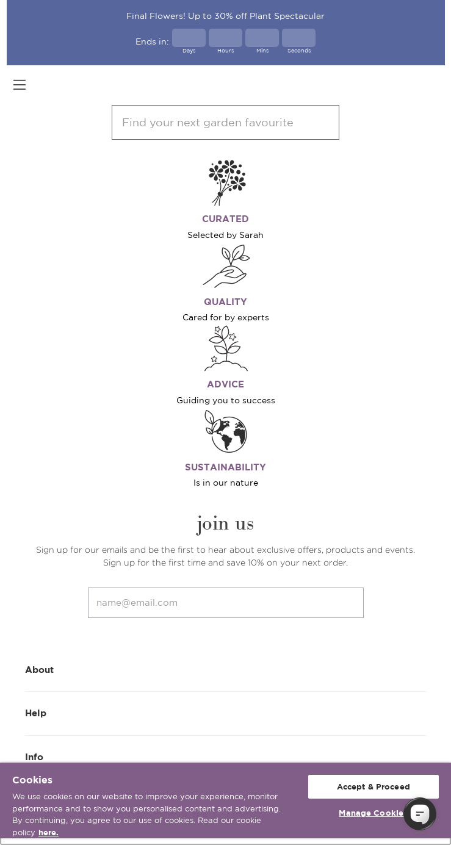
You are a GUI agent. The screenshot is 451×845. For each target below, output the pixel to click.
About (226, 669)
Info (226, 756)
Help (226, 712)
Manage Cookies (373, 813)
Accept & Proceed (373, 786)
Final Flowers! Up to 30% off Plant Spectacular (225, 16)
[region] (225, 804)
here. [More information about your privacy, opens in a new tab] (48, 832)
